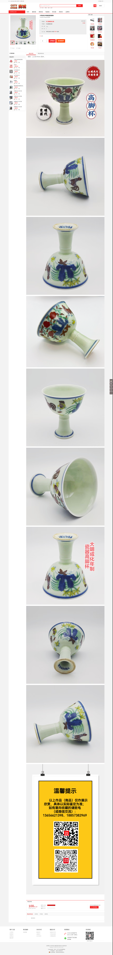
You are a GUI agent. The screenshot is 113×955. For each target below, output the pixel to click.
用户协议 (52, 945)
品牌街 (67, 11)
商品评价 (41, 53)
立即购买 (52, 41)
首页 (28, 11)
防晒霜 (15, 80)
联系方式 (61, 945)
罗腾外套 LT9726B (18, 96)
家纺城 (41, 11)
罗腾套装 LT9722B (18, 106)
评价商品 (94, 907)
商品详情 (31, 53)
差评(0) (46, 914)
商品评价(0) (30, 914)
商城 (15, 1)
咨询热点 (11, 936)
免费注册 (22, 1)
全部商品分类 (13, 11)
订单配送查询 (53, 936)
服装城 (34, 11)
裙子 (51, 7)
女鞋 (49, 7)
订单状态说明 (53, 934)
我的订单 (101, 1)
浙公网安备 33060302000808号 (56, 952)
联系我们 (11, 934)
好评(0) (36, 914)
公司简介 (11, 932)
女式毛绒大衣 (17, 70)
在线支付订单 (53, 932)
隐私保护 (11, 937)
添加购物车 (61, 41)
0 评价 (83, 23)
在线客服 (25, 932)
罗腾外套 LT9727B (18, 91)
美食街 (61, 11)
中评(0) (41, 914)
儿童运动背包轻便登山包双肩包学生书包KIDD (23, 59)
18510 (15, 64)
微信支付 (38, 932)
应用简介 (48, 945)
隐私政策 (56, 945)
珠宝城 (54, 11)
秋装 (46, 7)
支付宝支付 (38, 936)
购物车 (100, 5)
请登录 (18, 1)
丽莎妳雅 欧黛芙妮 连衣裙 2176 (20, 85)
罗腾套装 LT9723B (18, 101)
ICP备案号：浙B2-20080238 (56, 950)
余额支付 (38, 934)
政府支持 (65, 945)
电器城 (47, 11)
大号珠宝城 (11, 53)
